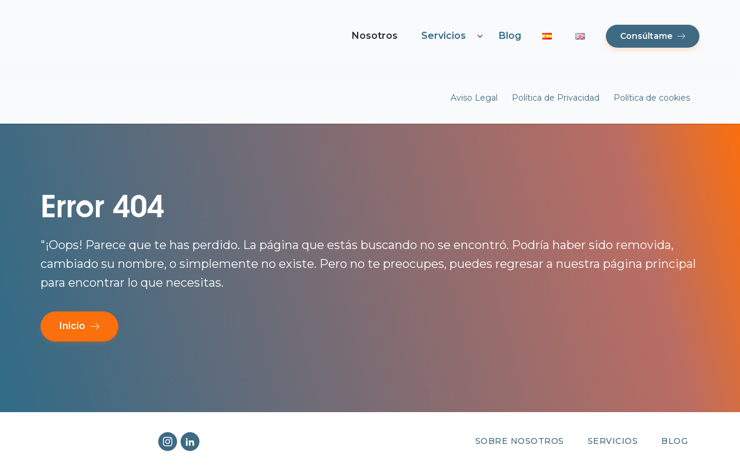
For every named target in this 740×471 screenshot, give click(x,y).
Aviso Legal (474, 97)
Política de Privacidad (555, 97)
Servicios (443, 35)
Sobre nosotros (519, 441)
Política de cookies (652, 97)
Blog (510, 35)
